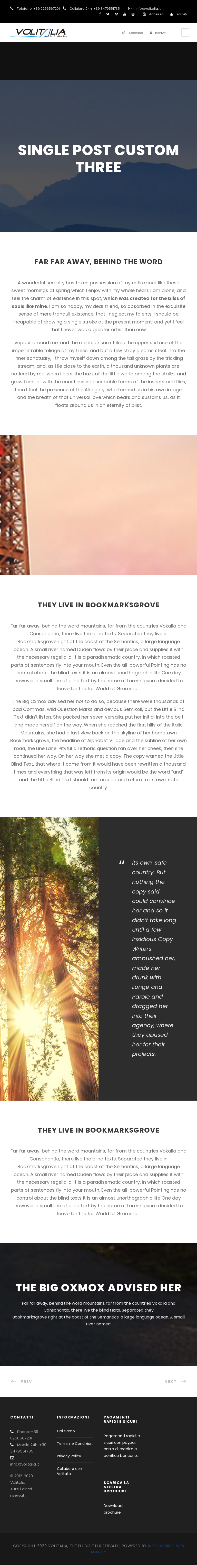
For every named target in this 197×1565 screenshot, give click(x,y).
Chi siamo (66, 1431)
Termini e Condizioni (75, 1443)
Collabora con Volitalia (69, 1471)
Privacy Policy (69, 1456)
